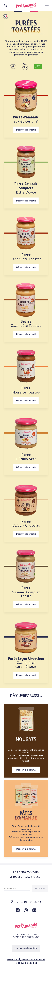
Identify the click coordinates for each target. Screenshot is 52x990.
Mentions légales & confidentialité (26, 959)
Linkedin (34, 910)
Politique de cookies (26, 962)
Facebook (17, 910)
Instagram (26, 910)
